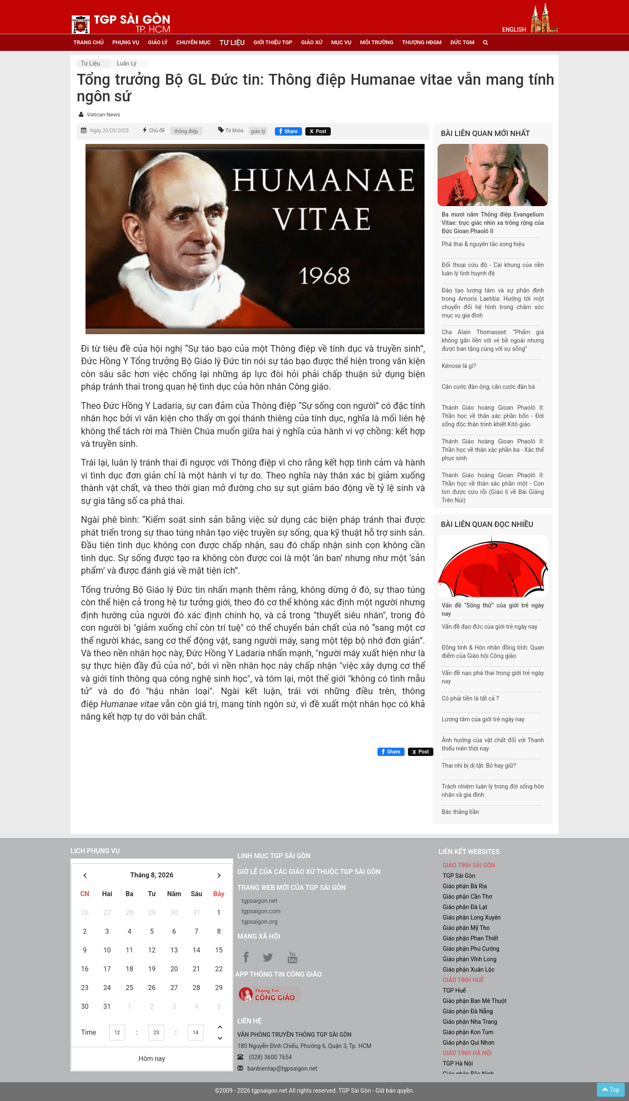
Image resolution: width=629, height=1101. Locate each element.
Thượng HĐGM (422, 42)
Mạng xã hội (258, 936)
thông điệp (186, 131)
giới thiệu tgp (273, 42)
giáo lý (158, 42)
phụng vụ (125, 42)
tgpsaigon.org (259, 921)
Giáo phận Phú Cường (471, 948)
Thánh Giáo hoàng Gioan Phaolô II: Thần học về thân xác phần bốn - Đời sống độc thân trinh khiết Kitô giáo (493, 416)
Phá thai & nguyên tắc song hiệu (483, 244)
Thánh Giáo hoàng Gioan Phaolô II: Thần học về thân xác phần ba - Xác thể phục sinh (493, 449)
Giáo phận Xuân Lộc (469, 969)
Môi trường (377, 42)
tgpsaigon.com (261, 911)
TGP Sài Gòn (459, 875)
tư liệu (232, 42)
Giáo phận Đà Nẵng (468, 1011)
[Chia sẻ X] (318, 131)
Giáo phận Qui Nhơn (469, 1042)
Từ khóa (234, 131)
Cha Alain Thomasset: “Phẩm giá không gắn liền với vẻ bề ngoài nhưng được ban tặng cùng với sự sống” (493, 340)
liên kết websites (469, 852)
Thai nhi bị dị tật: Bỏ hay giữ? (479, 765)
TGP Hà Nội (458, 1063)
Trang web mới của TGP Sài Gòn (291, 888)
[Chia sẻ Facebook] (288, 131)
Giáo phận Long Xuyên (472, 917)
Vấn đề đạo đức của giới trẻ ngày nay (489, 626)
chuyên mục (193, 42)
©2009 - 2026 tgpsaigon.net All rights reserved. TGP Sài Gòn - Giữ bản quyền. (314, 1090)
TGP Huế (454, 990)
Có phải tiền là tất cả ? (470, 698)
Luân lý (126, 63)
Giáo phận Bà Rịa (465, 886)
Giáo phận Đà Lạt (465, 907)
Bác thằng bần (460, 812)
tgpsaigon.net (259, 900)
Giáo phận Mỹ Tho (466, 928)
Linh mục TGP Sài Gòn (273, 856)
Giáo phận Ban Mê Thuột (475, 1001)
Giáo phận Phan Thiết (470, 938)
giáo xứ (311, 42)
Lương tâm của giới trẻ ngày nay (483, 719)
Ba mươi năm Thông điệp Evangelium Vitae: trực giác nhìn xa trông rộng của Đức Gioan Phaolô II (493, 222)
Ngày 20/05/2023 (109, 131)
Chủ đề (157, 131)
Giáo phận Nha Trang (470, 1021)
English (514, 29)
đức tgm (462, 42)
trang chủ (88, 42)
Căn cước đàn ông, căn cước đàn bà (488, 386)
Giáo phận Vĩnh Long (470, 959)
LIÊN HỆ (249, 1021)
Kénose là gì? (459, 366)
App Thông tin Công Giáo (278, 974)
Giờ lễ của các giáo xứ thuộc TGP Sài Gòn (308, 872)
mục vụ (341, 42)
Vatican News (103, 114)
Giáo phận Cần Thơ (467, 896)
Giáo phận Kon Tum (468, 1032)
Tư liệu (90, 63)
